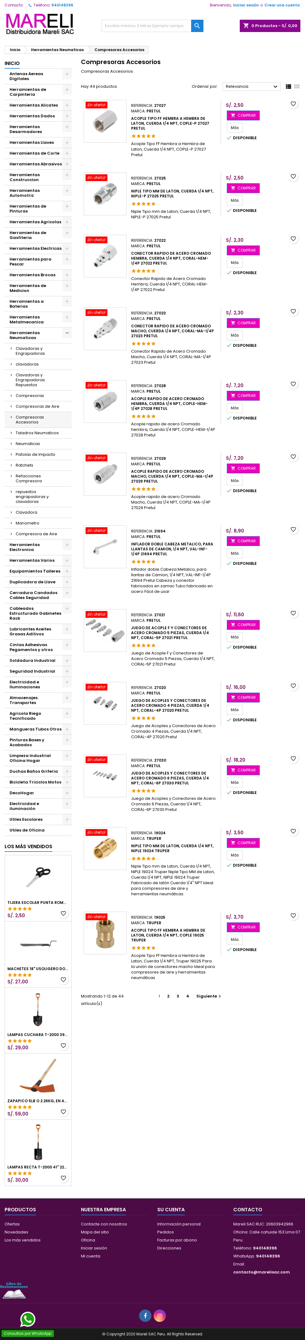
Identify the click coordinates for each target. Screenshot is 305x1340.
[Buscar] (152, 26)
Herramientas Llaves (32, 142)
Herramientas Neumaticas (25, 335)
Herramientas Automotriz (25, 193)
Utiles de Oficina (27, 830)
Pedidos (165, 1232)
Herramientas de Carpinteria (28, 92)
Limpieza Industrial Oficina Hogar (30, 758)
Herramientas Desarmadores (26, 129)
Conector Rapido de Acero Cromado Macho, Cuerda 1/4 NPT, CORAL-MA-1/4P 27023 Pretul (172, 330)
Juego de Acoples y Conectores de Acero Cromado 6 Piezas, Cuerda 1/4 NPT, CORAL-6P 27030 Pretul (170, 778)
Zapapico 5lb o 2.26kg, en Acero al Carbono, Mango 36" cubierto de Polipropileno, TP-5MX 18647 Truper (38, 1101)
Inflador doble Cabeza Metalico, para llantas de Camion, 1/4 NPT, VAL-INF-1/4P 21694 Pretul (172, 549)
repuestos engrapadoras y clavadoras (32, 496)
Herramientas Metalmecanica (27, 319)
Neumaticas (28, 444)
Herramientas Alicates (34, 105)
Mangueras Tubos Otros (36, 729)
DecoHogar (22, 793)
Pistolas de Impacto (35, 454)
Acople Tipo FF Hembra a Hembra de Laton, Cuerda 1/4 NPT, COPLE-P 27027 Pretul (170, 123)
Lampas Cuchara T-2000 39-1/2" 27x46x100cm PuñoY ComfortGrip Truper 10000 (38, 1035)
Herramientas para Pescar (30, 261)
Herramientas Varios (32, 560)
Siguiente (209, 996)
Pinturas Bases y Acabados (27, 742)
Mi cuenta (90, 1256)
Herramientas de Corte (34, 153)
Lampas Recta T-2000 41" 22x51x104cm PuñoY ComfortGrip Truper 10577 (38, 1167)
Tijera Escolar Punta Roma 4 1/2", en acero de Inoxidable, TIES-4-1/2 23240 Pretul (38, 903)
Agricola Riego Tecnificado (25, 715)
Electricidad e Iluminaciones (25, 684)
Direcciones (169, 1248)
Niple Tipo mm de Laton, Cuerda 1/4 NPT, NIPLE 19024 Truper (172, 848)
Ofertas (12, 1224)
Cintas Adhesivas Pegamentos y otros (31, 647)
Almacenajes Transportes (24, 700)
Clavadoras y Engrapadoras (30, 351)
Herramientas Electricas (36, 248)
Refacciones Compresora (29, 478)
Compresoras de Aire (37, 406)
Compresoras (30, 396)
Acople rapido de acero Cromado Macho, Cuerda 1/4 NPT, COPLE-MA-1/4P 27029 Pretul (172, 476)
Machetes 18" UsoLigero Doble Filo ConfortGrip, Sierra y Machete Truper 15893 (38, 969)
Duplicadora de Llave (32, 582)
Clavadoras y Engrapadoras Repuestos (30, 380)
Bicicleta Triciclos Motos (35, 782)
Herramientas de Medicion (28, 288)
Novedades (16, 1232)
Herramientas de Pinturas (28, 208)
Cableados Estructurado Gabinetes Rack (35, 613)
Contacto (14, 5)
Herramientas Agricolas (35, 222)
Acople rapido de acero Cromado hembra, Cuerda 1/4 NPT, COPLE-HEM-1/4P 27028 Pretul (169, 403)
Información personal (179, 1224)
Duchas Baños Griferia (34, 771)
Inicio (12, 63)
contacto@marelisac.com (261, 1272)
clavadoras (27, 364)
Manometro (27, 523)
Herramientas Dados (32, 116)
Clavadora (26, 512)
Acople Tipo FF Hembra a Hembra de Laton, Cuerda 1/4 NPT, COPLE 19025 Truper (168, 935)
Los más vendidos (28, 846)
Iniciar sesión (246, 5)
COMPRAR (243, 115)
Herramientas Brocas (32, 275)
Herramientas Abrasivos (36, 164)
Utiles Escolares (26, 819)
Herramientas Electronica (25, 547)
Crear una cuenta (282, 5)
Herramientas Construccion (25, 177)
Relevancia (252, 87)
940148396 (62, 5)
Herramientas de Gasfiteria (28, 235)
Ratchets (24, 465)
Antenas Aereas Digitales (26, 76)
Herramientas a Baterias (27, 303)
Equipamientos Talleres (35, 571)
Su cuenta (171, 1209)
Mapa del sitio (95, 1232)
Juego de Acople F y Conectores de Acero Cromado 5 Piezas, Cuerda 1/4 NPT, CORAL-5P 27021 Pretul (170, 632)
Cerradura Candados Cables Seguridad (33, 595)
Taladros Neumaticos (37, 433)
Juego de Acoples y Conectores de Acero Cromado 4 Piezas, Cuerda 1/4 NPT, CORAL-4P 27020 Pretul (170, 705)
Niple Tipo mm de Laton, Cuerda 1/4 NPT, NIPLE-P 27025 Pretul (172, 193)
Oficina (88, 1240)
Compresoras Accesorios (30, 419)
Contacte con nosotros (104, 1224)
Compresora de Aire (36, 534)
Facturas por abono (177, 1240)
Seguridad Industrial (32, 671)
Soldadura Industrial (32, 660)
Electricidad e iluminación (24, 806)
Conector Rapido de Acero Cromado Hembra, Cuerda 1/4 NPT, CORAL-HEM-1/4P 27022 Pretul (171, 258)
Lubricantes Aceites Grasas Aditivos (30, 631)
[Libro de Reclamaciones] (14, 1290)
